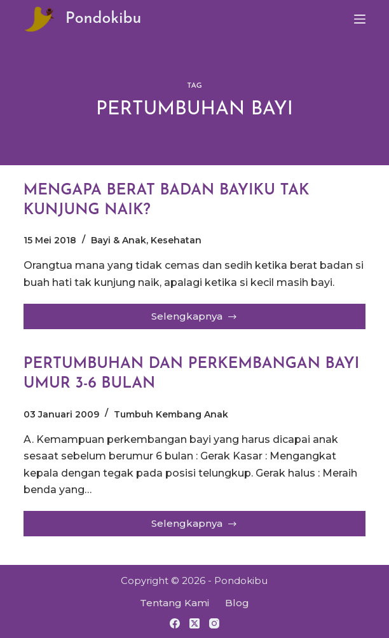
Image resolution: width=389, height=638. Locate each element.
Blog (237, 603)
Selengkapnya (196, 319)
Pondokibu (103, 19)
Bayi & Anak (118, 241)
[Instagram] (214, 623)
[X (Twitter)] (194, 623)
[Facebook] (175, 623)
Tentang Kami (174, 603)
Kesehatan (176, 241)
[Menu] (359, 19)
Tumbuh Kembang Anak (171, 415)
